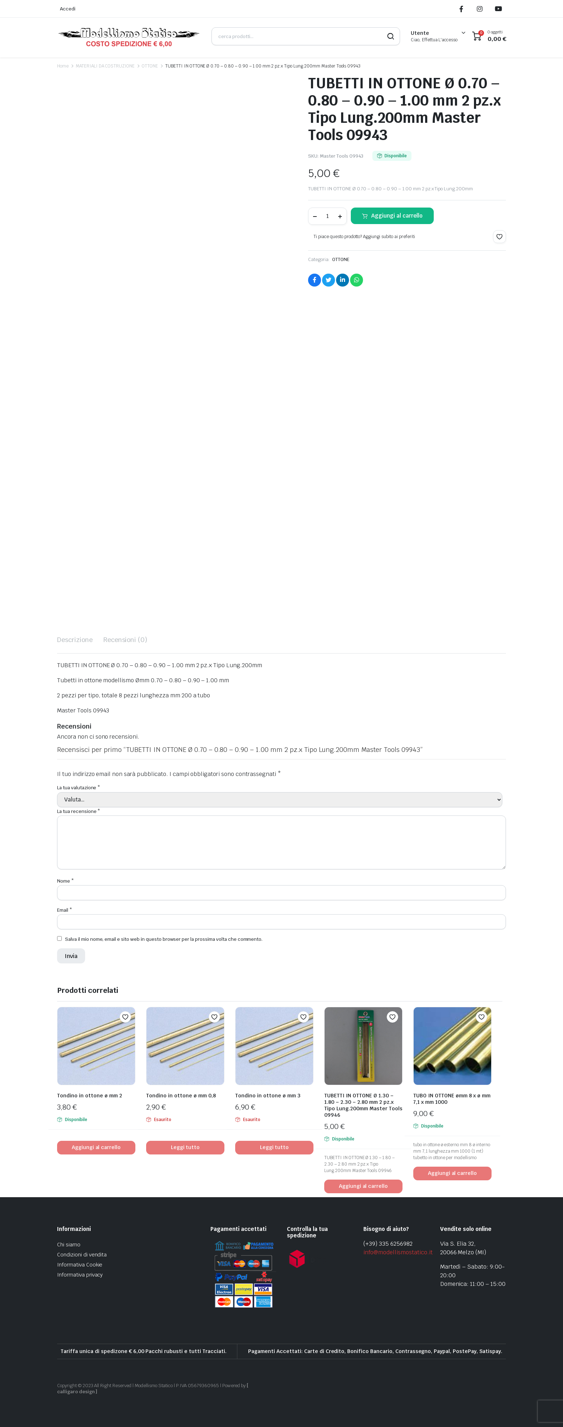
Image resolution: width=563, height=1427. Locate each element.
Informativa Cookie (79, 1264)
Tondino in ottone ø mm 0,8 (181, 1095)
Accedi (67, 9)
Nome (65, 881)
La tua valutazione (78, 788)
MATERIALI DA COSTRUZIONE (105, 66)
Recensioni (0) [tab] (125, 640)
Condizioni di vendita (82, 1254)
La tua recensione (78, 811)
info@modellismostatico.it (397, 1252)
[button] (499, 236)
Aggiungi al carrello (397, 215)
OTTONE (150, 66)
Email (64, 910)
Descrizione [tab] (75, 640)
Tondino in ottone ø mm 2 (89, 1095)
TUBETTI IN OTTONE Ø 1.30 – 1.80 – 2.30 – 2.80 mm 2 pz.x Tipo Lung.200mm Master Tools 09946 (363, 1105)
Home (63, 66)
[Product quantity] (327, 216)
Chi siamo (68, 1244)
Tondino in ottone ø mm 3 (268, 1095)
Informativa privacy (80, 1275)
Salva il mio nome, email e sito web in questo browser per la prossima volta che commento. (163, 939)
